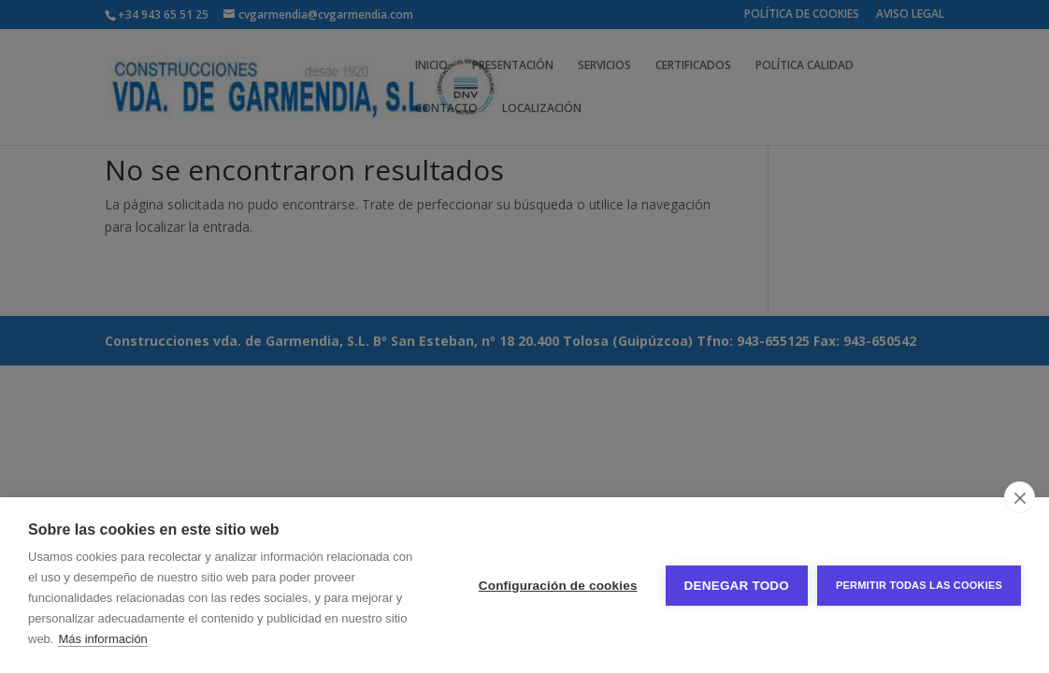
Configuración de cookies (558, 586)
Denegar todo (736, 586)
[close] (1019, 497)
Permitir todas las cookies (919, 585)
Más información (102, 639)
